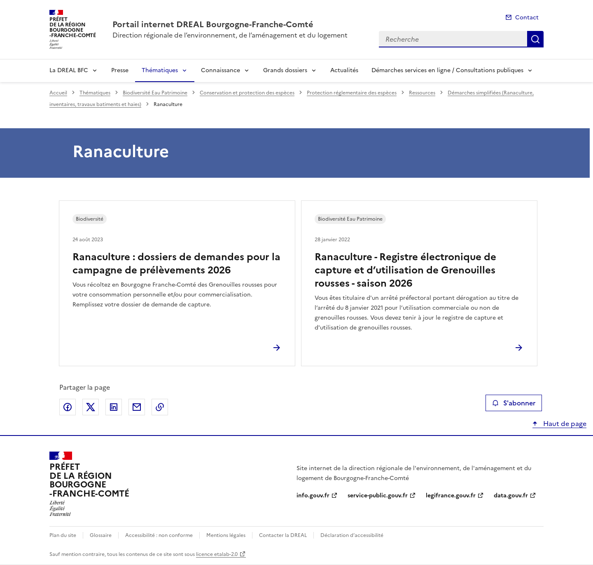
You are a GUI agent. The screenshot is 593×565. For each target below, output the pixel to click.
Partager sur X (90, 407)
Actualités (344, 70)
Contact (527, 17)
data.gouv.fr (511, 495)
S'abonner (513, 403)
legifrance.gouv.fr (451, 495)
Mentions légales (225, 535)
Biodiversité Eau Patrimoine (155, 93)
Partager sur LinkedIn (113, 407)
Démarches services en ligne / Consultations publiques (447, 70)
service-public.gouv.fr (378, 495)
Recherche (535, 39)
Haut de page (564, 423)
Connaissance (220, 70)
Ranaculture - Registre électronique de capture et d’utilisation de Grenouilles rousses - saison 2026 (405, 270)
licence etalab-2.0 (217, 554)
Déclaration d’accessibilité (351, 535)
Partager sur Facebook (67, 407)
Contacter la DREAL (283, 535)
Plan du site (62, 535)
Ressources (422, 93)
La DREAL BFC (68, 70)
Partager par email (136, 407)
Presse (119, 70)
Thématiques (160, 70)
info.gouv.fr (312, 495)
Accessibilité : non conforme (159, 535)
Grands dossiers (285, 70)
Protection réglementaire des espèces (352, 93)
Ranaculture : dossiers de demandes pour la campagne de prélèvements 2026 (176, 264)
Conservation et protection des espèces (247, 93)
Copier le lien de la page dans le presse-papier (160, 407)
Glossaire (101, 535)
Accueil (58, 93)
